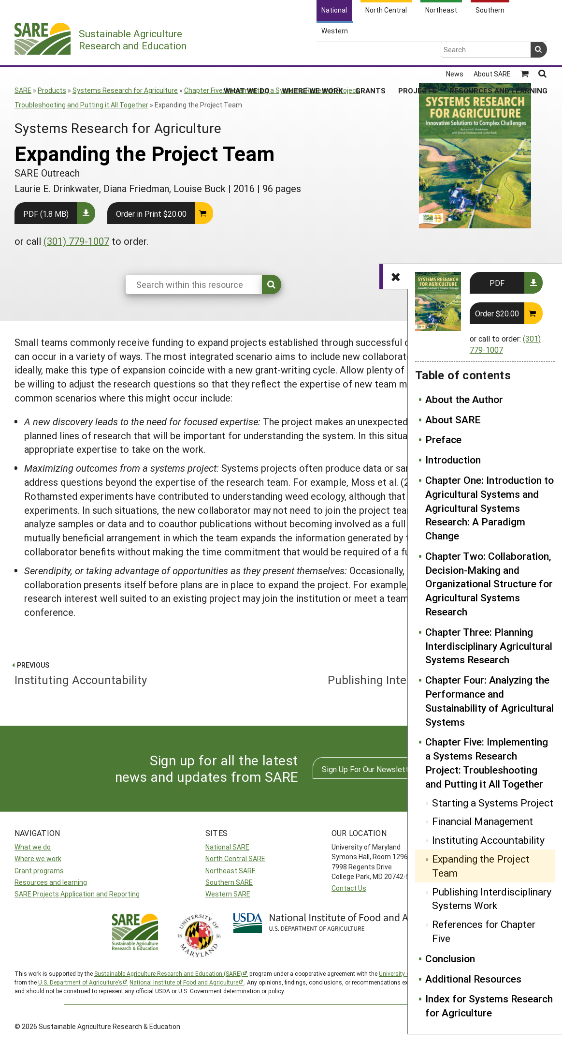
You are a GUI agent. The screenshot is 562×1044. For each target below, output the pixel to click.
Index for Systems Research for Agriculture (489, 1005)
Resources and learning (50, 882)
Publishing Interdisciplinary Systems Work (491, 898)
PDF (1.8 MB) (46, 214)
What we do (32, 846)
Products (52, 90)
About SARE (453, 419)
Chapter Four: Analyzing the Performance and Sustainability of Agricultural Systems (489, 700)
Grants (370, 53)
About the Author (464, 399)
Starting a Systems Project (492, 802)
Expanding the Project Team (481, 866)
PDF (497, 283)
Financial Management (482, 821)
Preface (443, 439)
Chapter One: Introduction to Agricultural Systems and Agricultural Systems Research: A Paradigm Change (489, 507)
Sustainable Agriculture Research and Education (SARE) (168, 973)
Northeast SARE (230, 870)
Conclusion (450, 958)
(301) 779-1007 (76, 241)
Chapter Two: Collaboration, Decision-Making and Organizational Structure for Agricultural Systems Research (489, 583)
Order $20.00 (497, 313)
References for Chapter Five (483, 931)
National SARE (227, 846)
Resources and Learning (498, 53)
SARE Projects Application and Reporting (77, 893)
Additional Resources (473, 978)
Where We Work (312, 53)
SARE (22, 90)
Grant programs (39, 870)
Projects (417, 53)
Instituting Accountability (488, 840)
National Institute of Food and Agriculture (184, 982)
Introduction (453, 459)
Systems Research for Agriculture (125, 90)
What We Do (247, 53)
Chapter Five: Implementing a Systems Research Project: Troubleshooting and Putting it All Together (486, 762)
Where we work (37, 858)
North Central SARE (235, 858)
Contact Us (348, 888)
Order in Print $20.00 (151, 214)
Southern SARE (229, 882)
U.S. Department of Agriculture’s (80, 982)
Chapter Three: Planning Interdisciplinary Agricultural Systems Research (488, 646)
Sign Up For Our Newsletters (370, 769)
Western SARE (227, 893)
